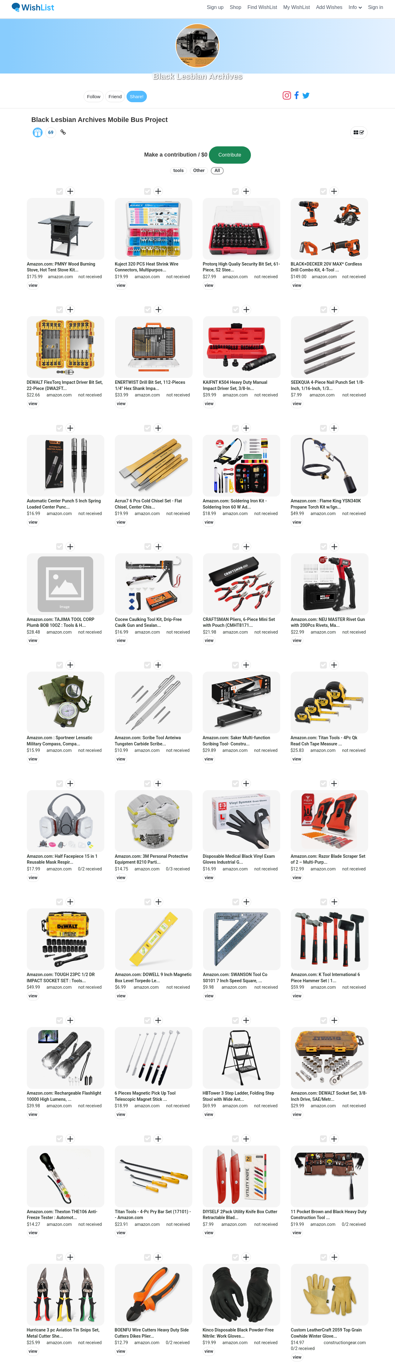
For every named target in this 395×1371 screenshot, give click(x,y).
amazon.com (60, 276)
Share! (136, 96)
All (217, 170)
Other (199, 170)
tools (178, 170)
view (33, 285)
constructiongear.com (345, 1342)
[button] (355, 7)
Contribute (229, 154)
